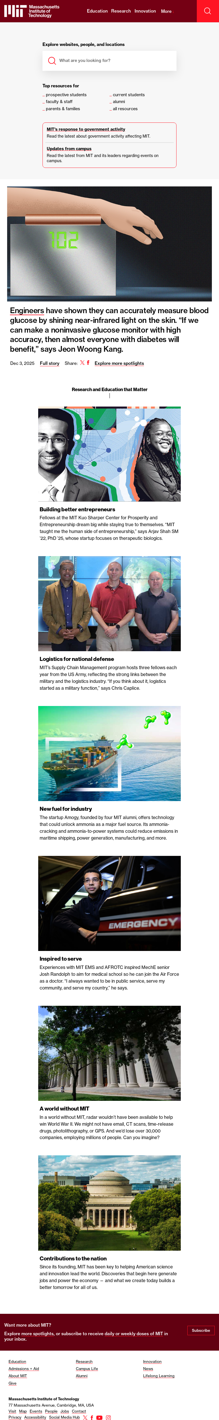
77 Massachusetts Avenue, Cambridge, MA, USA (51, 1403)
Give (13, 1381)
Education (97, 11)
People (51, 1409)
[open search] (208, 11)
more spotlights (37, 1332)
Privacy (15, 1415)
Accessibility (35, 1415)
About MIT (18, 1374)
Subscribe (201, 1329)
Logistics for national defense (77, 658)
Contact (79, 1409)
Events (36, 1409)
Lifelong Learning (159, 1374)
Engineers (27, 310)
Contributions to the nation (73, 1257)
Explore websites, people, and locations (83, 44)
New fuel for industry (66, 808)
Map (23, 1409)
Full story (49, 363)
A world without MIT (65, 1107)
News (148, 1367)
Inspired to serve (61, 958)
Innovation (145, 11)
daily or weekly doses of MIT (134, 1332)
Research (121, 11)
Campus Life (87, 1367)
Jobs (64, 1409)
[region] (109, 764)
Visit (12, 1409)
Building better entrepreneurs (77, 509)
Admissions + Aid (24, 1367)
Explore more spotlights (119, 363)
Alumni (82, 1374)
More (168, 11)
